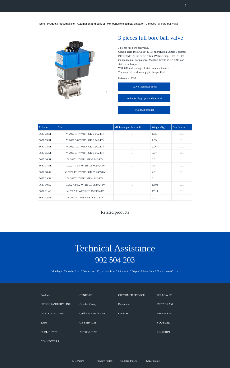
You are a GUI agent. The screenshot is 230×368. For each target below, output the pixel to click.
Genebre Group (87, 304)
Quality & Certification (92, 313)
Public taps (49, 332)
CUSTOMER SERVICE (131, 295)
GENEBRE (85, 295)
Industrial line (67, 23)
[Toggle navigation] (185, 6)
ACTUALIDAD (88, 332)
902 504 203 (115, 259)
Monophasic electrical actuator (125, 23)
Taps (44, 322)
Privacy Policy (104, 360)
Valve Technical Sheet (144, 86)
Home (41, 23)
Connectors (50, 341)
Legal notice (153, 360)
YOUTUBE (163, 322)
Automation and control (91, 23)
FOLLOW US (164, 295)
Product (51, 23)
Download (123, 304)
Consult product (144, 109)
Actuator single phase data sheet (144, 98)
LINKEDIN (163, 332)
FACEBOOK (164, 313)
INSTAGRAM (165, 304)
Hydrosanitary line (56, 304)
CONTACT (124, 313)
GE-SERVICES (88, 322)
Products (45, 295)
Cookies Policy (128, 360)
